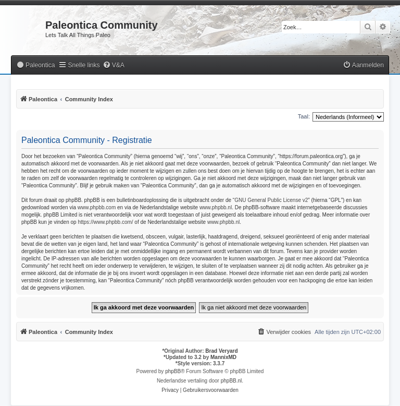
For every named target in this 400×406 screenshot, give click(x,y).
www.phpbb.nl (215, 207)
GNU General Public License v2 (271, 200)
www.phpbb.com (97, 207)
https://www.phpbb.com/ (105, 222)
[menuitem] (35, 65)
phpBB (173, 371)
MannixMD (223, 357)
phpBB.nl (231, 381)
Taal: (304, 116)
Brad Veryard (221, 351)
